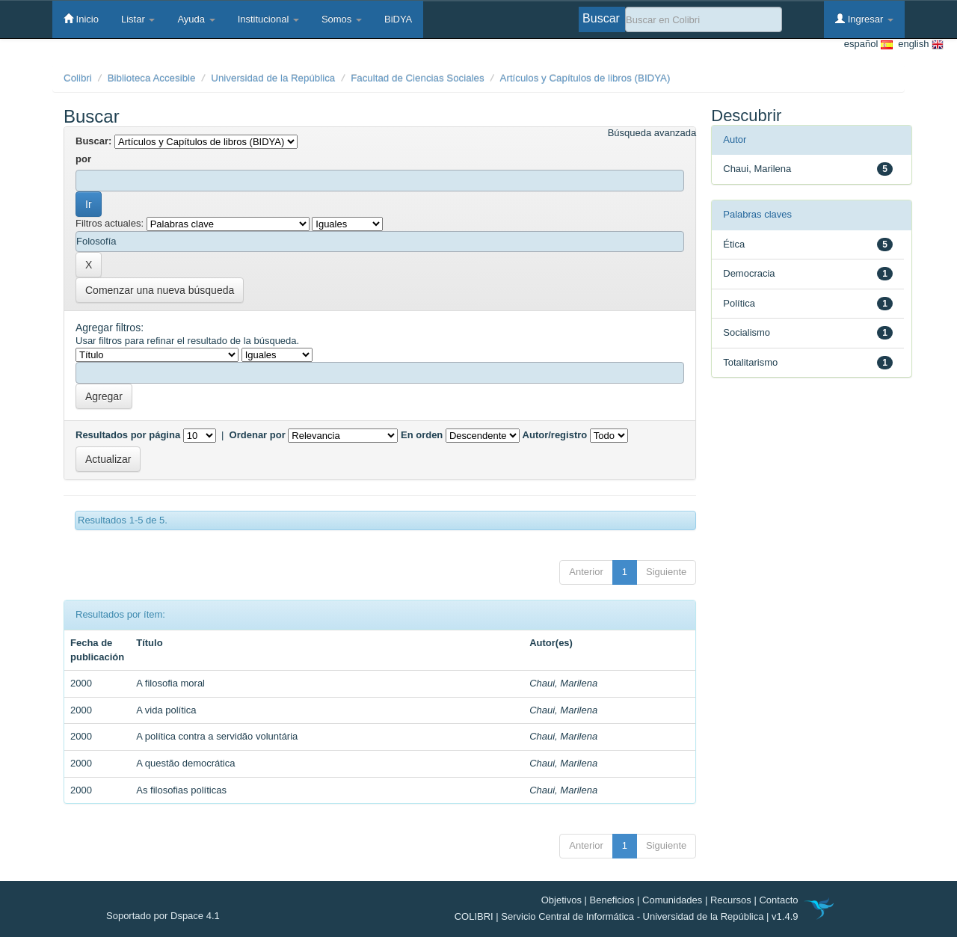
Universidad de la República (273, 78)
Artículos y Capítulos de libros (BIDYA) (585, 78)
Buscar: (93, 141)
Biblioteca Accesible (152, 78)
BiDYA (398, 19)
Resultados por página (128, 434)
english (918, 44)
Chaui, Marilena (563, 683)
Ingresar (864, 19)
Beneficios (612, 900)
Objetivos (561, 900)
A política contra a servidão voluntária (217, 736)
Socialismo (746, 332)
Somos (341, 19)
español (868, 44)
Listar (138, 19)
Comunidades (672, 900)
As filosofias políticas (181, 790)
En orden (422, 434)
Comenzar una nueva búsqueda (159, 290)
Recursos (730, 900)
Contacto (778, 900)
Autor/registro (555, 434)
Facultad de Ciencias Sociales (417, 78)
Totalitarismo (750, 362)
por (83, 159)
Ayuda (196, 19)
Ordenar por (258, 434)
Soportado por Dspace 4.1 (163, 915)
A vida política (166, 710)
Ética (734, 244)
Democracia (749, 273)
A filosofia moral (170, 683)
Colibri (78, 78)
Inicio (81, 19)
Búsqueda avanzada (652, 132)
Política (739, 303)
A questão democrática (185, 763)
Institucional (268, 19)
